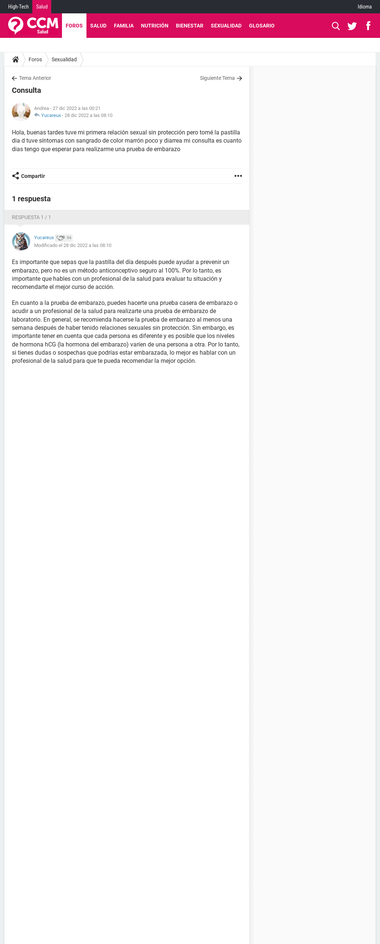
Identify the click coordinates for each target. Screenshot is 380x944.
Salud (42, 7)
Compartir (33, 176)
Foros (74, 26)
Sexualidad (226, 26)
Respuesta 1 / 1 (31, 217)
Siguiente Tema (217, 78)
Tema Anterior (35, 78)
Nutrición (154, 26)
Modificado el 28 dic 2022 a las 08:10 (72, 245)
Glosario (262, 26)
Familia (124, 26)
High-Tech (18, 7)
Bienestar (189, 26)
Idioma (365, 7)
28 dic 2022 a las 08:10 (88, 115)
